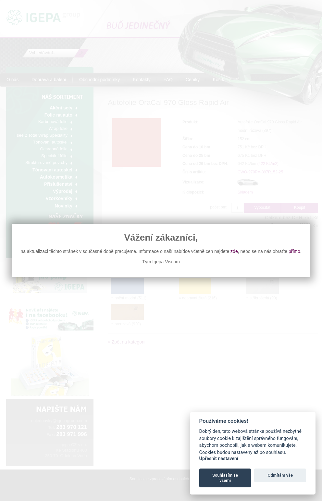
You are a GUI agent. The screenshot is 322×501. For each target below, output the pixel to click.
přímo (294, 251)
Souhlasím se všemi (225, 478)
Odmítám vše (280, 475)
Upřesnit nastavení (218, 458)
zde (234, 251)
